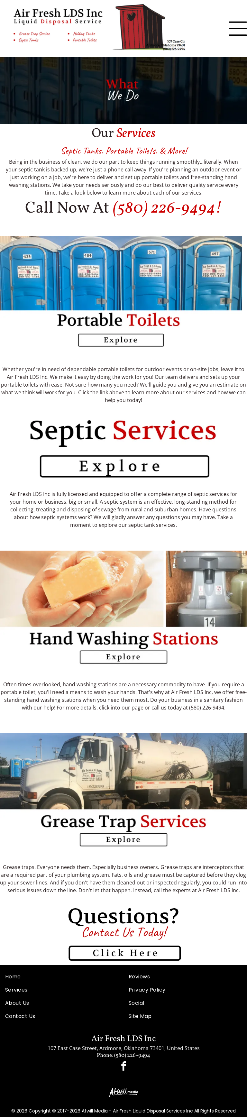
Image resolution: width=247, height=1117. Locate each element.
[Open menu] (238, 28)
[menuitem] (61, 976)
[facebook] (123, 1067)
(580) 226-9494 (164, 208)
